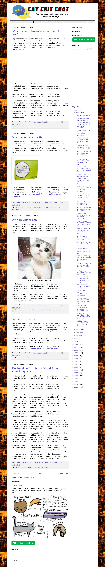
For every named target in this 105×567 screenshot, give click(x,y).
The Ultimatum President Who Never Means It (82, 238)
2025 (76, 339)
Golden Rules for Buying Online (82, 175)
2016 (76, 364)
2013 (76, 373)
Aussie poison (82, 22)
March (78, 329)
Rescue (30, 22)
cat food (21, 358)
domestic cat (32, 467)
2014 (76, 370)
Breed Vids (74, 22)
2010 (76, 381)
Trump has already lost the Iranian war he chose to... (83, 258)
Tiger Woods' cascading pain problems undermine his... (83, 308)
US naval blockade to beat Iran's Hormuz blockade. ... (83, 196)
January (79, 335)
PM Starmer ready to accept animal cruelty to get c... (84, 266)
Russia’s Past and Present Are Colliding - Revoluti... (83, 133)
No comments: (55, 122)
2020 (76, 353)
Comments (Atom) (30, 477)
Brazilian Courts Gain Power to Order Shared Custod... (82, 323)
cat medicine (47, 207)
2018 (76, 359)
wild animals (43, 467)
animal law (22, 467)
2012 (76, 376)
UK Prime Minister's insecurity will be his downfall (84, 147)
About (36, 22)
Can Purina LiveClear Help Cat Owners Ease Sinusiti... (83, 316)
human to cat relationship (42, 310)
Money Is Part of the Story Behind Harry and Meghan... (83, 189)
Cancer (20, 127)
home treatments (30, 127)
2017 (76, 361)
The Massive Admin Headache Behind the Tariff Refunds (83, 125)
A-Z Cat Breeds (15, 22)
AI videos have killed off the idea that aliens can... (83, 181)
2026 (76, 110)
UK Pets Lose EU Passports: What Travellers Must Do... (83, 140)
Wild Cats (57, 22)
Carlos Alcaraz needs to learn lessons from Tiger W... (82, 162)
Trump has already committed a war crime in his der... (83, 231)
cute (29, 310)
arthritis (21, 207)
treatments (41, 127)
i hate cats (16, 485)
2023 (76, 344)
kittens (56, 310)
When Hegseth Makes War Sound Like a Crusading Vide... (84, 278)
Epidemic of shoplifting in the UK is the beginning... (82, 293)
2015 (76, 367)
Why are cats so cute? (25, 219)
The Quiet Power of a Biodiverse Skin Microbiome (84, 209)
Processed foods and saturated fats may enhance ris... (84, 154)
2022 (76, 347)
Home (40, 474)
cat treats (58, 207)
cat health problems (34, 207)
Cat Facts (23, 22)
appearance (22, 310)
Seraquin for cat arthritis (26, 137)
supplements (16, 209)
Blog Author (43, 22)
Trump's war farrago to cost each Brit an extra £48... (84, 203)
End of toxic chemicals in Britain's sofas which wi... (83, 285)
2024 (76, 341)
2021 (76, 350)
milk (27, 358)
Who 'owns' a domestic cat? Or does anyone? (83, 272)
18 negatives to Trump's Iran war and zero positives (83, 216)
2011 (76, 378)
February (80, 332)
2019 (76, 356)
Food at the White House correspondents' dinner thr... (83, 118)
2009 (76, 384)
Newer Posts (16, 474)
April (78, 113)
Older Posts (63, 474)
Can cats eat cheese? (24, 319)
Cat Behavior (66, 22)
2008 (76, 387)
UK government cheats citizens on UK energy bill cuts (84, 251)
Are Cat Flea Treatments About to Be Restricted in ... (83, 169)
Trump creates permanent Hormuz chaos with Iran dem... (83, 223)
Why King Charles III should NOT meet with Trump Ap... (83, 301)
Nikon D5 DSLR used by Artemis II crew (83, 244)
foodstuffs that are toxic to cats (42, 349)
